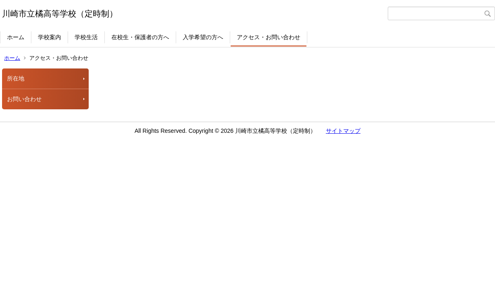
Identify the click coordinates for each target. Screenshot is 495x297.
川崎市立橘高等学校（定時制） (60, 13)
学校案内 (49, 37)
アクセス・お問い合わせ (268, 37)
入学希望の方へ (203, 37)
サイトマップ (343, 130)
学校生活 (86, 37)
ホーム (15, 37)
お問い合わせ (24, 99)
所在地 (15, 78)
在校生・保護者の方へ (140, 37)
